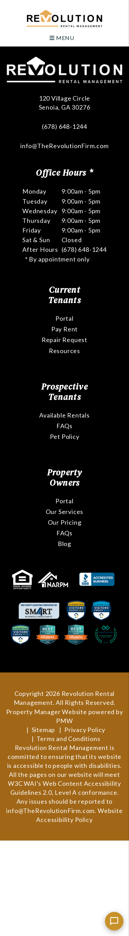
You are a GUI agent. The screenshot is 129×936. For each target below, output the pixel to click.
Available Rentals (64, 415)
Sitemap (43, 729)
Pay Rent (64, 329)
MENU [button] (62, 37)
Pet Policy (64, 436)
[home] (64, 17)
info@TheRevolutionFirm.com (64, 146)
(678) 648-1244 (64, 126)
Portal (64, 318)
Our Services (65, 511)
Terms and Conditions (68, 738)
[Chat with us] (114, 921)
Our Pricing (65, 522)
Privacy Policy (84, 729)
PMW (64, 720)
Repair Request (64, 339)
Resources (64, 350)
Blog (64, 543)
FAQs (64, 426)
